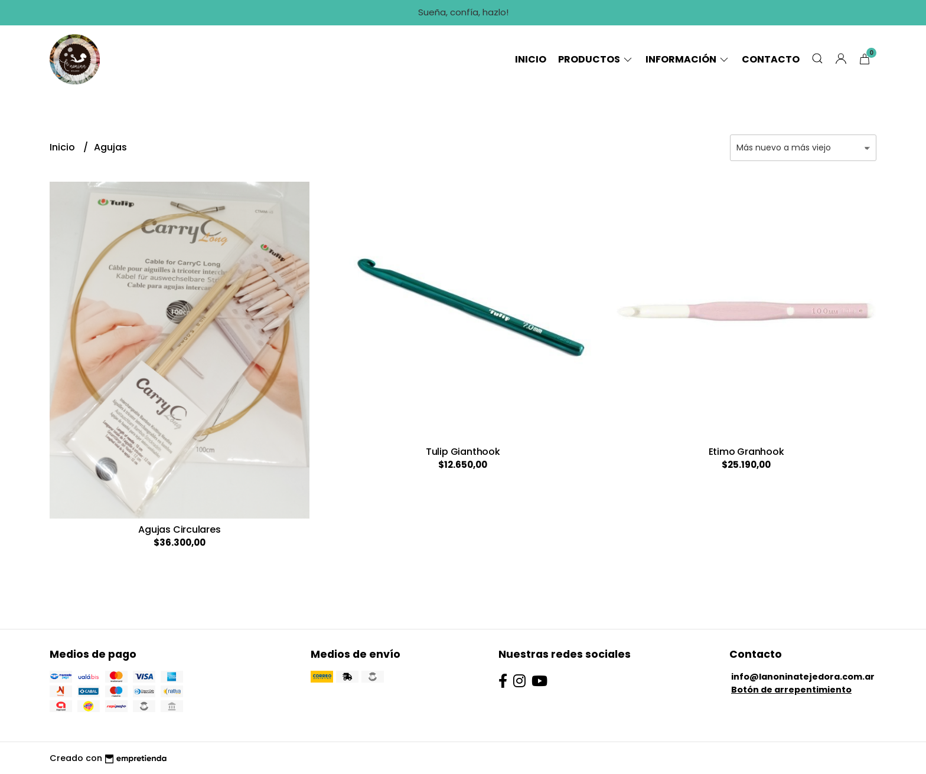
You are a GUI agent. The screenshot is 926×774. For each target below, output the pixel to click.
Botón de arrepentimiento (791, 690)
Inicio (530, 59)
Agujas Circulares (179, 529)
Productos (596, 59)
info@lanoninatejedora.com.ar (803, 677)
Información (687, 59)
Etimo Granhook (746, 451)
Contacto (771, 59)
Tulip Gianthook (463, 451)
